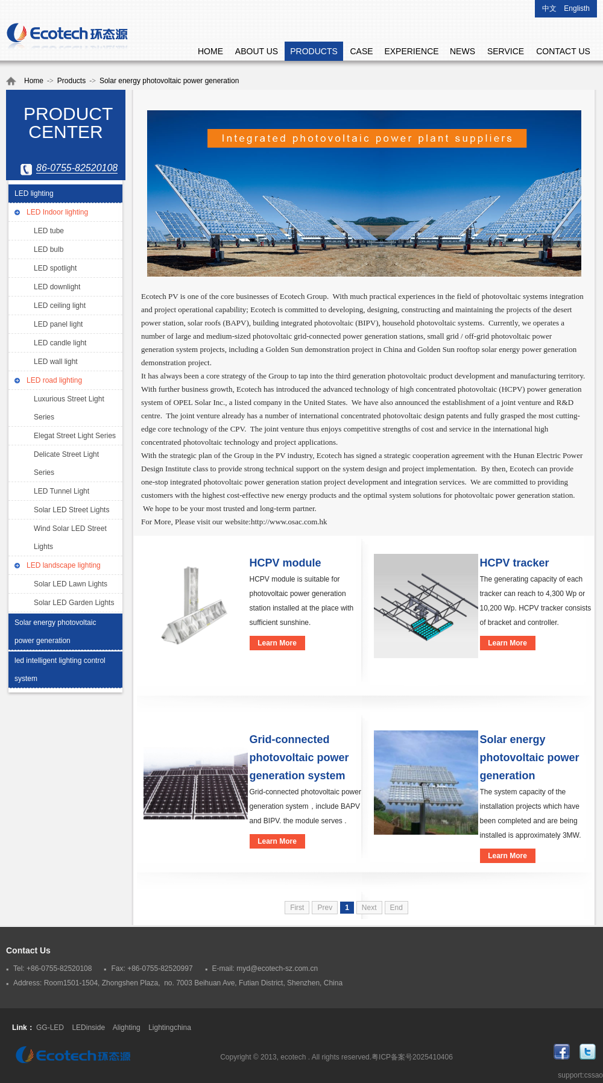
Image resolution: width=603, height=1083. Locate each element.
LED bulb (48, 249)
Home (33, 81)
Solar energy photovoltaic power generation (169, 81)
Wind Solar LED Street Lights (70, 537)
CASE (361, 51)
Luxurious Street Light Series (69, 408)
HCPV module (285, 563)
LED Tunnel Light (61, 491)
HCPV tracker (514, 563)
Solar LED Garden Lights (74, 602)
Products (71, 81)
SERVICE (505, 51)
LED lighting (34, 193)
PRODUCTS (314, 51)
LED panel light (58, 324)
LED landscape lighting (64, 565)
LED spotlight (55, 268)
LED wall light (56, 361)
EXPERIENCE (411, 51)
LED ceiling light (60, 305)
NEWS (462, 51)
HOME (210, 51)
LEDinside (88, 1027)
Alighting (126, 1027)
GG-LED (50, 1027)
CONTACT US (563, 51)
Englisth (577, 8)
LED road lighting (54, 380)
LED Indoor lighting (57, 212)
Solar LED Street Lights (71, 510)
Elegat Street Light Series (75, 436)
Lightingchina (169, 1027)
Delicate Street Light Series (66, 463)
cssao (593, 1075)
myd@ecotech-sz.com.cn (277, 968)
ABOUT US (256, 51)
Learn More (277, 643)
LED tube (49, 231)
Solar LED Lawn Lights (70, 584)
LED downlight (57, 287)
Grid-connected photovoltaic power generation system (299, 757)
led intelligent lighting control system (60, 669)
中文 (549, 8)
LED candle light (60, 343)
